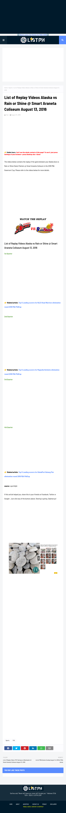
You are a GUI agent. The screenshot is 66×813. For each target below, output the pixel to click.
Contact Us (35, 804)
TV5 (14, 740)
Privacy (44, 804)
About (17, 804)
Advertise (26, 804)
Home (6, 87)
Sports (11, 87)
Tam (7, 115)
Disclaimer (53, 804)
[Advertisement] (33, 17)
